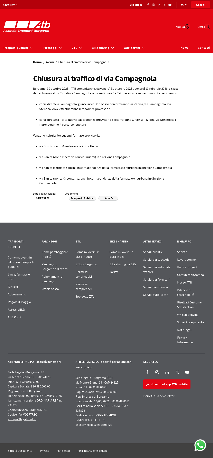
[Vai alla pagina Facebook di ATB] (148, 4)
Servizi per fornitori (156, 279)
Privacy (44, 451)
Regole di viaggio (19, 302)
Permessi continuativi (84, 274)
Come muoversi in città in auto (87, 254)
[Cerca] (205, 26)
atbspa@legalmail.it (22, 419)
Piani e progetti (187, 267)
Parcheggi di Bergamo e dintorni (55, 266)
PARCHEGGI (49, 241)
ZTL (78, 241)
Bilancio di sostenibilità (185, 292)
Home (37, 62)
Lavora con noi (187, 259)
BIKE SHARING (118, 241)
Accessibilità (16, 309)
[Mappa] (177, 26)
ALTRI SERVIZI (152, 241)
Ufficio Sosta (50, 289)
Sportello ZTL (85, 296)
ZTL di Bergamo (86, 264)
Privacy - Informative (185, 339)
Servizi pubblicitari (155, 295)
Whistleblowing (188, 315)
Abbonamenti (17, 294)
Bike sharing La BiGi (122, 264)
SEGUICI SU (150, 362)
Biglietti (13, 287)
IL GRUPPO (184, 241)
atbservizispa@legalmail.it (94, 425)
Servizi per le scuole (156, 259)
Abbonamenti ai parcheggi (52, 279)
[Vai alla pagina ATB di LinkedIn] (159, 4)
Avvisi (50, 62)
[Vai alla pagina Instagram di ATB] (153, 4)
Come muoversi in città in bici (121, 254)
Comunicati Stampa (190, 275)
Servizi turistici (153, 252)
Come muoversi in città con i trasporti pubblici (21, 262)
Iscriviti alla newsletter (158, 396)
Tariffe (113, 272)
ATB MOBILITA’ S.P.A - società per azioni (34, 362)
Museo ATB (184, 282)
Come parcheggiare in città (55, 254)
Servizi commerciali (156, 287)
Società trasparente (190, 322)
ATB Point (15, 317)
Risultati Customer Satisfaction (190, 304)
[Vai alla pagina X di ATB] (164, 4)
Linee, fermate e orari (19, 276)
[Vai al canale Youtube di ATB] (170, 4)
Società (182, 252)
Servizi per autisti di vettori (156, 269)
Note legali (184, 330)
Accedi (200, 5)
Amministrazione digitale (92, 451)
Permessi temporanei (84, 286)
